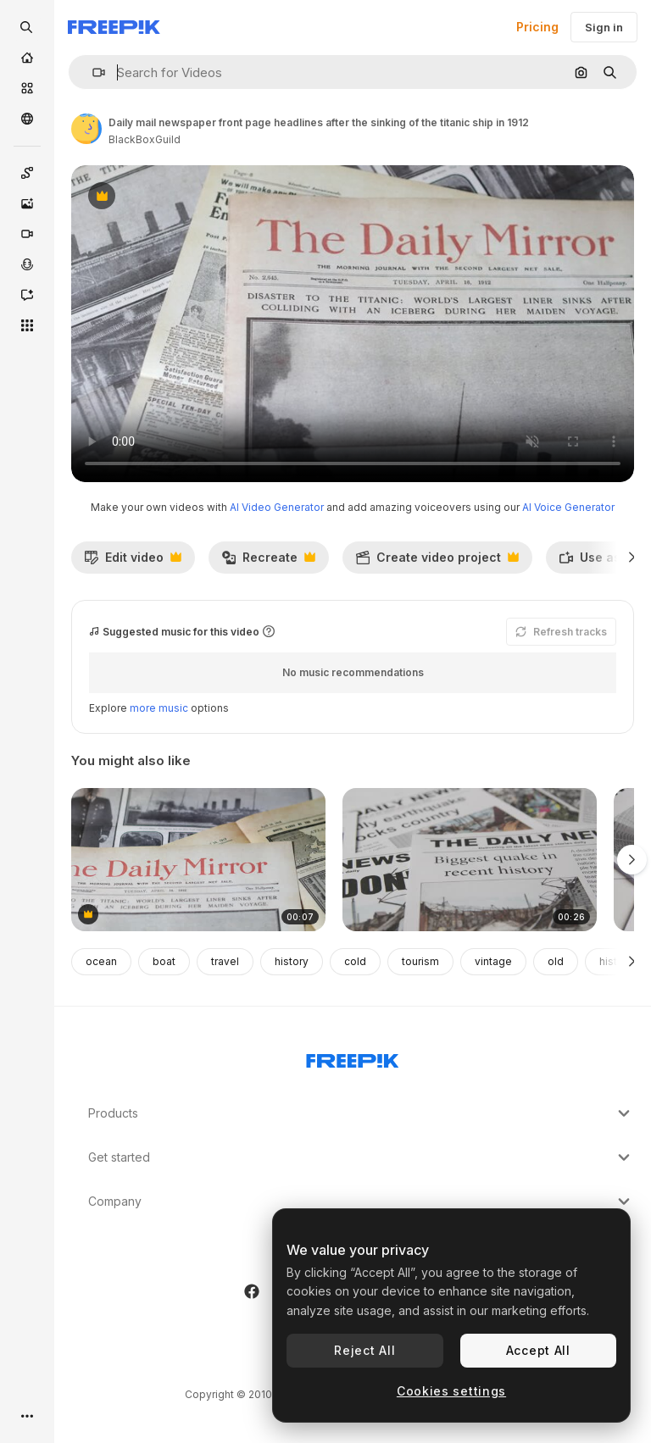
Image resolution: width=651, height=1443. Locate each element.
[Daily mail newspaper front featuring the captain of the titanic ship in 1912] (198, 859)
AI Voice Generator (568, 507)
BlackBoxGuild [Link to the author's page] (144, 139)
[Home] (27, 57)
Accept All (538, 1350)
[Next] (632, 557)
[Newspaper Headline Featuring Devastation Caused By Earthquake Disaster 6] (469, 859)
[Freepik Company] (352, 1057)
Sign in (604, 27)
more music (159, 708)
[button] (92, 72)
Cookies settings (451, 1391)
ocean (101, 961)
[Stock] (27, 88)
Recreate (268, 562)
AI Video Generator (277, 507)
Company (361, 1201)
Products (361, 1113)
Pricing (537, 26)
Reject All (364, 1350)
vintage (493, 961)
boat (164, 961)
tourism (420, 961)
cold (355, 961)
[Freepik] (114, 27)
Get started (361, 1157)
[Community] (27, 118)
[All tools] (27, 325)
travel (225, 961)
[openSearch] (27, 27)
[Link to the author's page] (86, 129)
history (292, 961)
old (556, 961)
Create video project (437, 562)
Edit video (132, 562)
